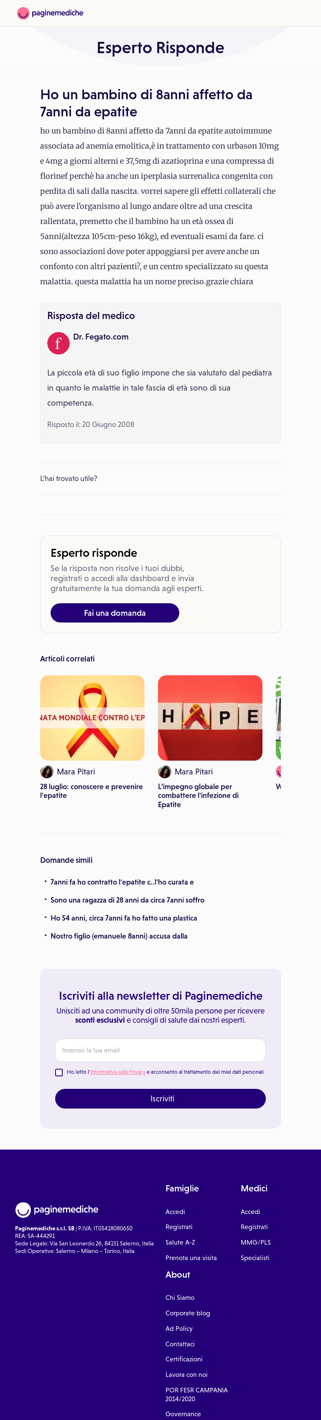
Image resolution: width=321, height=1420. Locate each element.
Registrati (179, 1226)
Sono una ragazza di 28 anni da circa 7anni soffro (127, 900)
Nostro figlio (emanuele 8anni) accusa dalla (119, 936)
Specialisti (255, 1257)
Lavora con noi (187, 1374)
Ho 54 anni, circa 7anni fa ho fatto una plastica (124, 918)
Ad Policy (179, 1328)
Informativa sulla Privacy (117, 1072)
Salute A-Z (180, 1242)
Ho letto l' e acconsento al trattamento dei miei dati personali (165, 1072)
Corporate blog (188, 1313)
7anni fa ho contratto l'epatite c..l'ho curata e (122, 882)
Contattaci (180, 1344)
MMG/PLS (256, 1242)
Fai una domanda (115, 612)
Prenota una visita (191, 1257)
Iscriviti (162, 1098)
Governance (183, 1413)
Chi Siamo (180, 1297)
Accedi (175, 1211)
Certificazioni (184, 1359)
